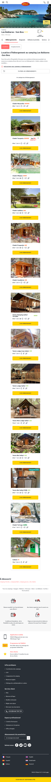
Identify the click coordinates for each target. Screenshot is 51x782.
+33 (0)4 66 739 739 (14, 711)
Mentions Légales (10, 679)
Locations (5, 46)
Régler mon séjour (11, 703)
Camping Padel (15, 582)
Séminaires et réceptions (13, 725)
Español (6, 760)
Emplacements (15, 46)
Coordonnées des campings (13, 669)
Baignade (22, 40)
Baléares (21, 588)
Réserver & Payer (10, 696)
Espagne (16, 588)
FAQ (7, 692)
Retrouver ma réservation (13, 707)
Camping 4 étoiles (5, 582)
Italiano (6, 764)
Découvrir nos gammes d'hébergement (16, 66)
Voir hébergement (25, 110)
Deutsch (30, 764)
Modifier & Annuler (11, 700)
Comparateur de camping (13, 676)
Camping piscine (24, 582)
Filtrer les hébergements (19, 71)
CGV (7, 672)
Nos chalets (33, 582)
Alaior (3, 34)
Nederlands (30, 760)
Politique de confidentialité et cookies (16, 683)
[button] (2, 40)
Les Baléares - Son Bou (42, 588)
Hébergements (11, 40)
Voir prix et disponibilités (25, 779)
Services (44, 40)
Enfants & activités (33, 40)
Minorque (7, 34)
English (29, 757)
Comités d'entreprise (11, 721)
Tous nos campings (8, 588)
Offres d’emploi (10, 728)
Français (6, 757)
